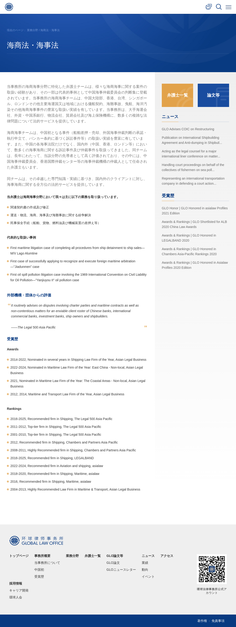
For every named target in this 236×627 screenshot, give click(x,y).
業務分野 (32, 30)
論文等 (213, 95)
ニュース (148, 556)
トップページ (19, 556)
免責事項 (218, 621)
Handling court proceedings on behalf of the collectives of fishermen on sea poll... (193, 167)
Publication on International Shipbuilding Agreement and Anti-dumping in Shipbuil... (192, 140)
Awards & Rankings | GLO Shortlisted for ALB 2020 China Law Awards (194, 224)
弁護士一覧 (177, 95)
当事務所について (47, 563)
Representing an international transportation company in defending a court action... (193, 180)
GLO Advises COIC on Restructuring (188, 129)
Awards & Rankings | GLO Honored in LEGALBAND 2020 (189, 237)
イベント (148, 576)
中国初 (39, 569)
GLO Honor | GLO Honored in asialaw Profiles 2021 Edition (195, 210)
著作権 (202, 621)
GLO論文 (113, 563)
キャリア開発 (19, 590)
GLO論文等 (114, 556)
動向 (145, 569)
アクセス (166, 556)
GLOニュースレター (121, 569)
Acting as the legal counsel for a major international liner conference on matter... (191, 153)
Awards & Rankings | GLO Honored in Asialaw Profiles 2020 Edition (195, 264)
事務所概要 (42, 556)
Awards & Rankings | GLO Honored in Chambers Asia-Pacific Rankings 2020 (189, 251)
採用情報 (15, 583)
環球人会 (15, 597)
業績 (145, 563)
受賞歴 (39, 576)
